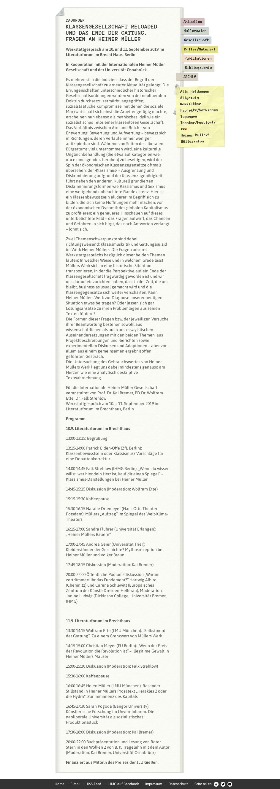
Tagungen (188, 116)
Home (59, 784)
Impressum (153, 784)
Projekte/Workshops (199, 110)
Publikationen (198, 58)
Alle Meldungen (194, 91)
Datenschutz (178, 784)
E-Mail (75, 784)
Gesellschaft (196, 40)
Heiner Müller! (195, 135)
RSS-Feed (94, 784)
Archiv (189, 77)
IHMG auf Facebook (123, 784)
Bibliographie (198, 68)
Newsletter (190, 104)
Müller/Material (200, 49)
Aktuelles (192, 22)
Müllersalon (195, 31)
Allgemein (189, 98)
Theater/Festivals (198, 122)
